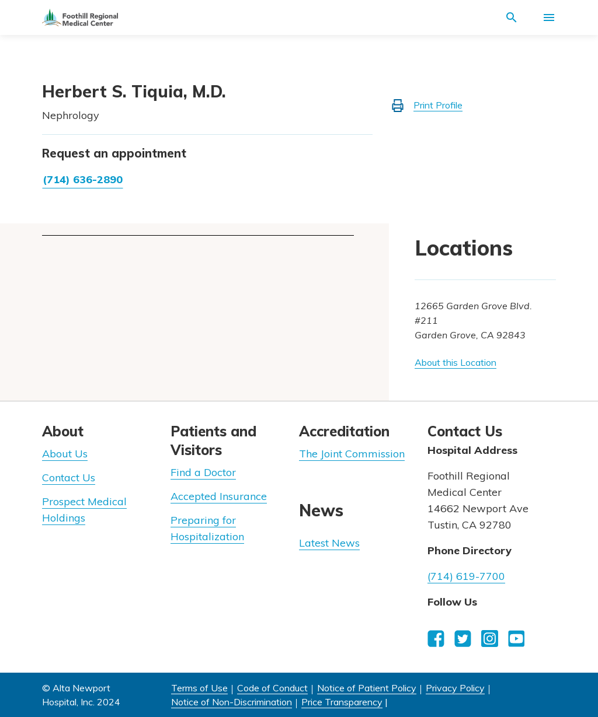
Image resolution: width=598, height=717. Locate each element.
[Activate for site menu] (549, 18)
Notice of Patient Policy (366, 688)
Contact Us (68, 477)
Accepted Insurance (219, 496)
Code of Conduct (272, 688)
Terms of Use (199, 688)
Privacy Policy (455, 688)
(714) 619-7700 (466, 576)
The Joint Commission (352, 453)
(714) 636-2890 (83, 179)
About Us (65, 453)
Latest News (329, 543)
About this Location (455, 362)
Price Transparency (342, 702)
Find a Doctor (203, 472)
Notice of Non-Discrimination (231, 702)
